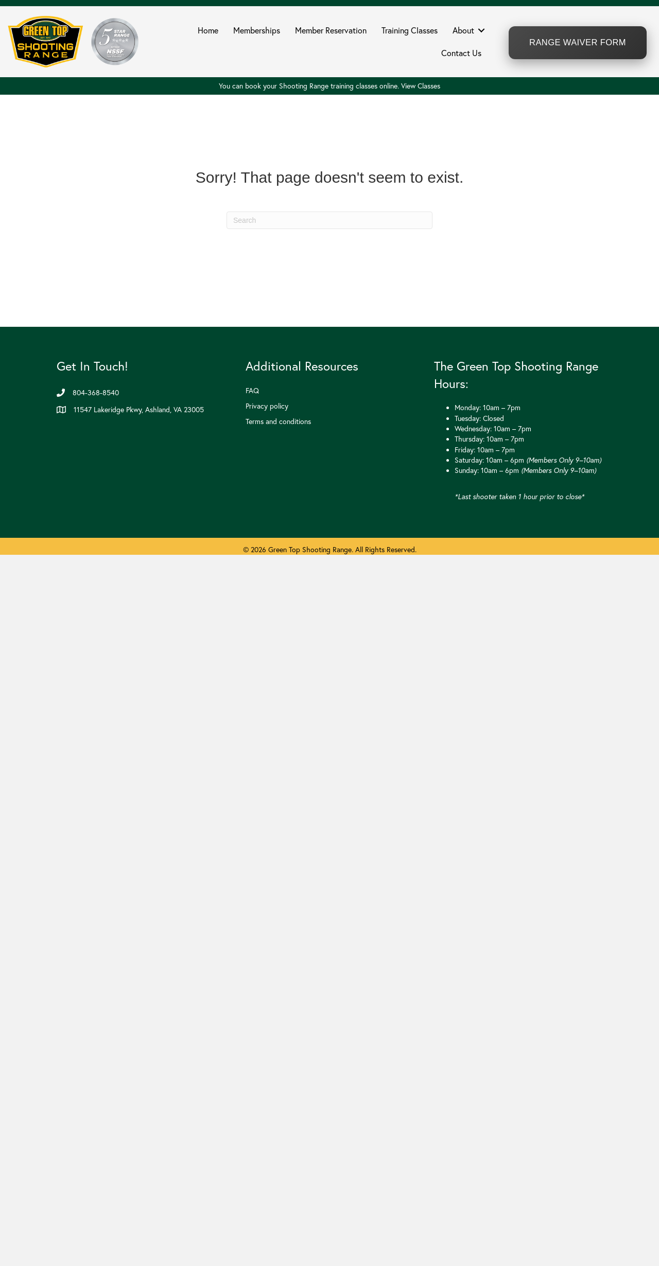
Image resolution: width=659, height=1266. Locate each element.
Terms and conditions (278, 421)
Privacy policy (267, 406)
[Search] (329, 220)
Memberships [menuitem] (256, 30)
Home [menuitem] (208, 30)
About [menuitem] (463, 30)
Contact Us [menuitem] (461, 53)
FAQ (252, 390)
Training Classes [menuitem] (409, 30)
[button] (481, 30)
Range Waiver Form (577, 42)
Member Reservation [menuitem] (331, 30)
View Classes (420, 86)
